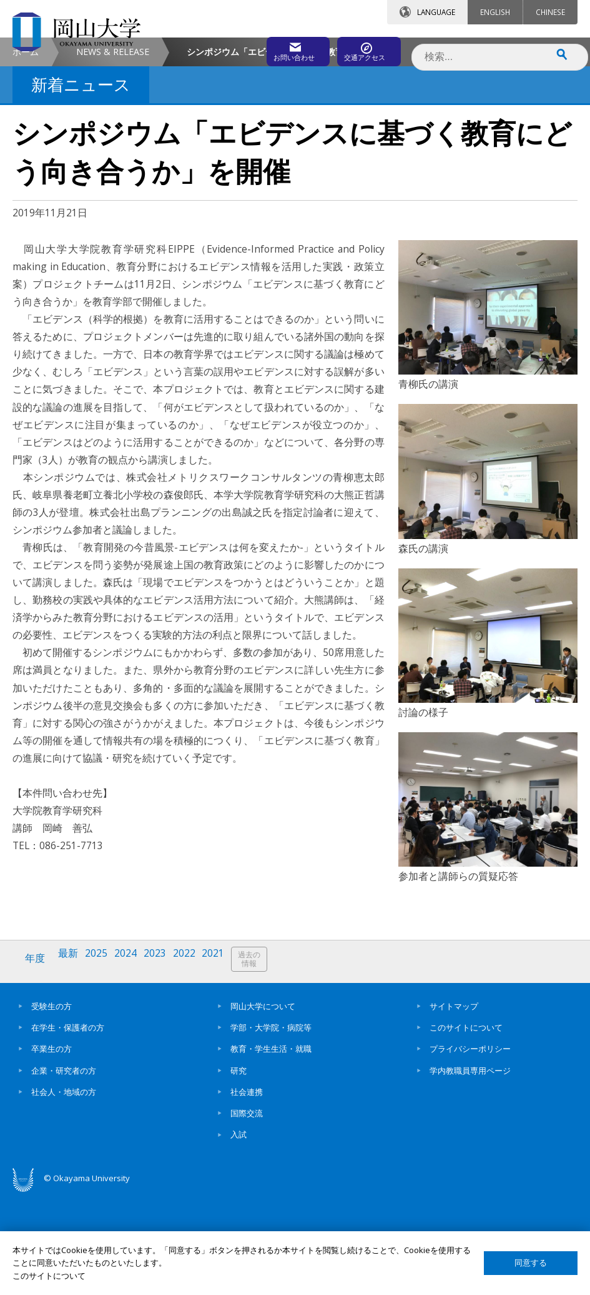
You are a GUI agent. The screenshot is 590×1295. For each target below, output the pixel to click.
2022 (195, 1063)
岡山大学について (262, 1106)
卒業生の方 (51, 1148)
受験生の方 (51, 1106)
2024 (133, 1063)
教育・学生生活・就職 (271, 1148)
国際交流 (246, 1213)
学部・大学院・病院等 (271, 1127)
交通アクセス (359, 48)
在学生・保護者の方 (67, 1127)
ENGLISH (495, 12)
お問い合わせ (249, 48)
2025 (102, 1063)
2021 (226, 1063)
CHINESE (550, 12)
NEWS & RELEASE (112, 157)
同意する (530, 1262)
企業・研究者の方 (63, 1170)
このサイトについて (466, 1127)
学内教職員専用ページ (470, 1170)
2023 (164, 1063)
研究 (238, 1170)
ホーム (25, 157)
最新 (72, 1063)
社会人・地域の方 (63, 1191)
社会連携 (246, 1191)
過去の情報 (264, 1064)
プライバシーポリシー (470, 1148)
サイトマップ (454, 1106)
